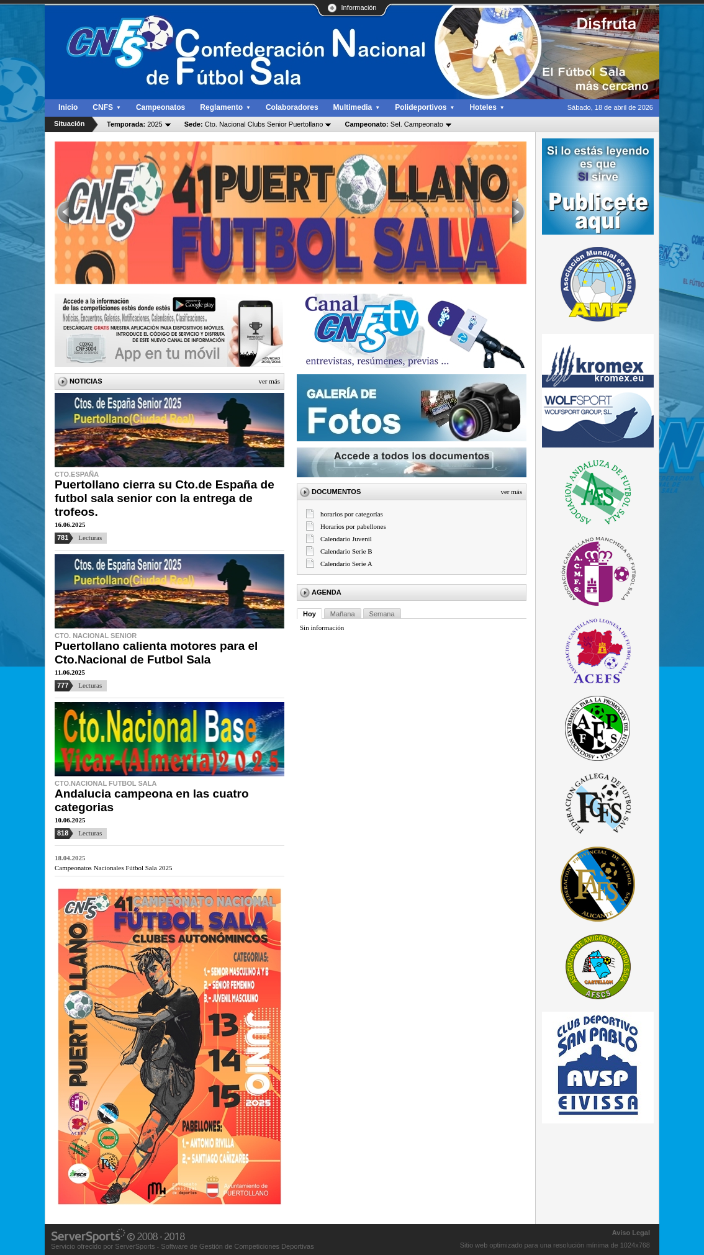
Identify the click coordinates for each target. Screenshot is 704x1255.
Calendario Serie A (346, 563)
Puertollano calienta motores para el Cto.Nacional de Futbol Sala (156, 652)
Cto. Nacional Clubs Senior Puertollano (253, 124)
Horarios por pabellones (353, 526)
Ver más (269, 381)
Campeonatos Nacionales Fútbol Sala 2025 (113, 867)
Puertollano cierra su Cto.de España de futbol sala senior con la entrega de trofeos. (164, 498)
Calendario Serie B (346, 551)
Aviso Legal (631, 1232)
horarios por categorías (351, 514)
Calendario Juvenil (346, 538)
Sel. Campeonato (394, 124)
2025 (135, 124)
